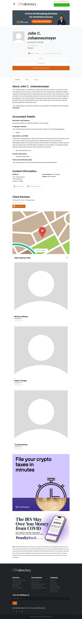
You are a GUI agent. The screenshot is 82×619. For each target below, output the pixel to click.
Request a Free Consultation (41, 68)
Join (15, 603)
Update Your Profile (36, 586)
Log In (55, 1)
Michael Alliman (21, 316)
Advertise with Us (54, 586)
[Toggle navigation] (14, 4)
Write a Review (33, 53)
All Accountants (16, 582)
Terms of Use (53, 591)
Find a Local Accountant (19, 580)
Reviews (37, 80)
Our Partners (53, 584)
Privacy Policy (54, 590)
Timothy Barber (21, 445)
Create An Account (64, 1)
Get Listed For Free (36, 580)
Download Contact (33, 186)
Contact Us (53, 582)
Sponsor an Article (55, 588)
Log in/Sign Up (35, 582)
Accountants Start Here (61, 5)
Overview (18, 80)
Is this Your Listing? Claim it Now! (51, 53)
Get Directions (19, 186)
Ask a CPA (15, 586)
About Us (52, 580)
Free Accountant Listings (38, 584)
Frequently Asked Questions (38, 588)
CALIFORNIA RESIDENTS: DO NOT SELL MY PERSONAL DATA (28, 608)
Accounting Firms (17, 584)
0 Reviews (30, 48)
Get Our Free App (17, 588)
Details (28, 80)
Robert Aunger (21, 381)
